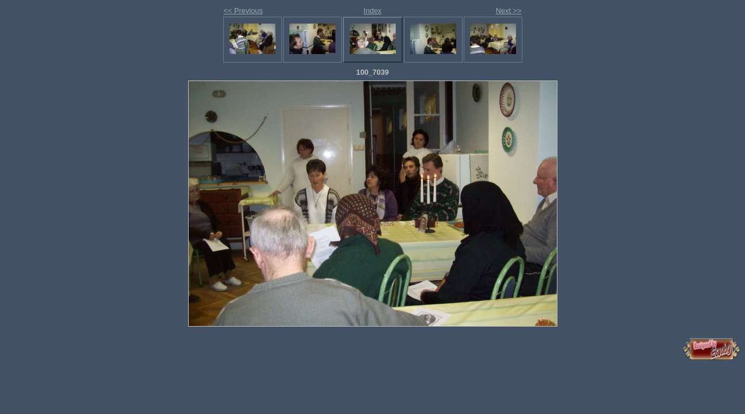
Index (372, 10)
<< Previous (243, 10)
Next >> (509, 10)
